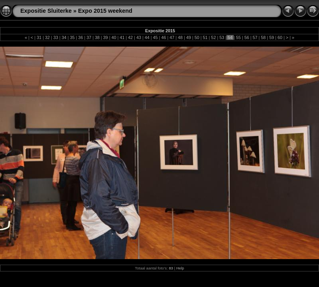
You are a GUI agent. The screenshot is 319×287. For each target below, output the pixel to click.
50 (197, 37)
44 (147, 37)
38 (97, 37)
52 (213, 37)
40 (113, 37)
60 (280, 37)
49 (188, 37)
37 (89, 37)
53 (221, 37)
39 (105, 37)
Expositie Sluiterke (46, 11)
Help (180, 268)
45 (155, 37)
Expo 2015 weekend (105, 11)
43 (138, 37)
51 (205, 37)
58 (263, 37)
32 (47, 37)
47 (171, 37)
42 (130, 37)
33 (55, 37)
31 (39, 37)
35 (72, 37)
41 (122, 37)
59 (271, 37)
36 (80, 37)
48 (180, 37)
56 (246, 37)
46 (163, 37)
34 (63, 37)
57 (255, 37)
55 (238, 37)
